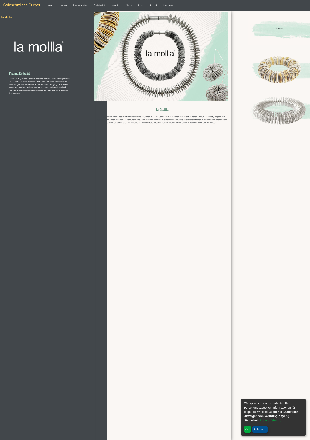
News (140, 5)
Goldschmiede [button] (100, 5)
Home (49, 5)
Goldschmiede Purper (21, 5)
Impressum (168, 5)
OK (247, 429)
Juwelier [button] (116, 5)
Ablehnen (260, 429)
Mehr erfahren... (270, 421)
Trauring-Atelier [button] (80, 5)
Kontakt (153, 5)
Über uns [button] (63, 5)
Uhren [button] (129, 5)
